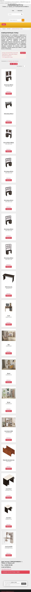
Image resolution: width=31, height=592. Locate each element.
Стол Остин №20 (8, 546)
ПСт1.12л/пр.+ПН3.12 (8, 258)
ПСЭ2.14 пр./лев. (8, 286)
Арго (9, 344)
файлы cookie (14, 582)
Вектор (8, 402)
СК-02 (8, 315)
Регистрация (20, 10)
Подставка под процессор (8, 460)
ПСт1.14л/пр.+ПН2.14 (8, 200)
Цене (13, 61)
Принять (23, 583)
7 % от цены (4, 57)
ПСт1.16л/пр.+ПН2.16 (8, 171)
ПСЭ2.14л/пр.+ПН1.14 (8, 113)
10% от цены (10, 57)
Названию (10, 61)
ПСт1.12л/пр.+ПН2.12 (8, 229)
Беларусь (4, 52)
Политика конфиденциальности (7, 591)
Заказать (8, 93)
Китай (7, 52)
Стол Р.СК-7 (8, 517)
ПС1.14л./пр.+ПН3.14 (8, 84)
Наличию (16, 61)
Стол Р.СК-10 (8, 488)
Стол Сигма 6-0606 (9, 431)
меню (4, 24)
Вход (13, 10)
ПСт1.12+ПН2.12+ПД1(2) (8, 142)
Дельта (8, 373)
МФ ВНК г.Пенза (12, 52)
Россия (10, 55)
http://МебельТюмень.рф (6, 569)
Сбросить (23, 52)
